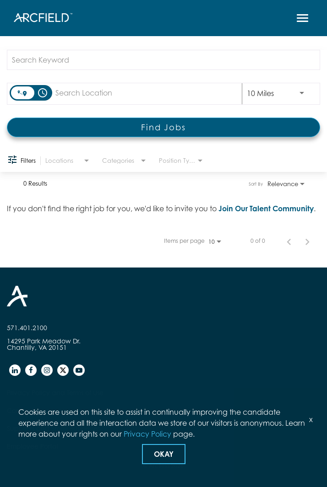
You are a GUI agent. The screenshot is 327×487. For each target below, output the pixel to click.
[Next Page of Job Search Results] (307, 241)
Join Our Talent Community (266, 208)
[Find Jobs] (163, 127)
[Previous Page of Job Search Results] (289, 241)
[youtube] (79, 370)
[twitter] (63, 370)
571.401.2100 (27, 328)
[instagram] (47, 370)
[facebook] (31, 370)
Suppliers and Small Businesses (53, 428)
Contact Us (24, 410)
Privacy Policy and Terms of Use (55, 392)
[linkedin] (15, 370)
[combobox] (159, 60)
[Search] (163, 127)
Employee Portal (32, 446)
